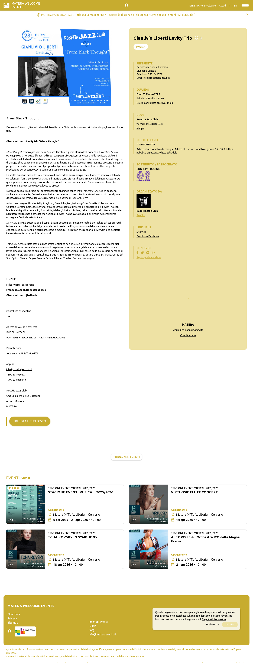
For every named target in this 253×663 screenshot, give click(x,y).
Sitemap (13, 622)
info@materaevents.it (102, 634)
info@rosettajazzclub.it (19, 369)
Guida (92, 626)
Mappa (140, 128)
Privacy (12, 618)
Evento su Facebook (148, 236)
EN (235, 5)
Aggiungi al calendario (149, 257)
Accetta (230, 624)
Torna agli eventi (126, 457)
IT (230, 5)
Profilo (141, 215)
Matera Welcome (25, 5)
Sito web (141, 231)
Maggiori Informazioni (214, 619)
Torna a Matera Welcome (202, 5)
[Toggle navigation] (245, 5)
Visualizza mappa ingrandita (188, 330)
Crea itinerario (188, 335)
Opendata (14, 614)
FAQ (91, 630)
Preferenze (212, 624)
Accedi (222, 5)
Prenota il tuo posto (30, 421)
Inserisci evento (98, 621)
